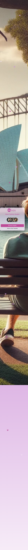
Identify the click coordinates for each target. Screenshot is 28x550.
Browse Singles (12, 225)
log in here (16, 228)
